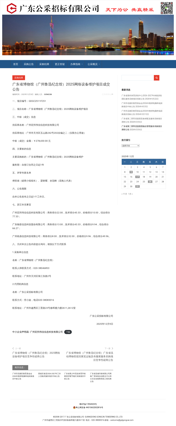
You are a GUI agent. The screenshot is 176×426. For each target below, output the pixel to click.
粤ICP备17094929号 (88, 404)
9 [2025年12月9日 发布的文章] (131, 172)
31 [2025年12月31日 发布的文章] (137, 186)
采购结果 (44, 64)
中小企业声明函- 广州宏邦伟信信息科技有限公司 (37, 331)
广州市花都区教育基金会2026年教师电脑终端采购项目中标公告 (23, 376)
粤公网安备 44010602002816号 (88, 407)
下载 (68, 332)
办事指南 (75, 64)
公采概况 (92, 64)
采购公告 (29, 64)
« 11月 (124, 194)
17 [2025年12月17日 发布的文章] (137, 177)
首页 (15, 64)
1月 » (130, 194)
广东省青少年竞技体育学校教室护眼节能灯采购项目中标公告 (75, 376)
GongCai (48, 94)
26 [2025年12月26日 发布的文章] (150, 181)
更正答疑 (60, 64)
